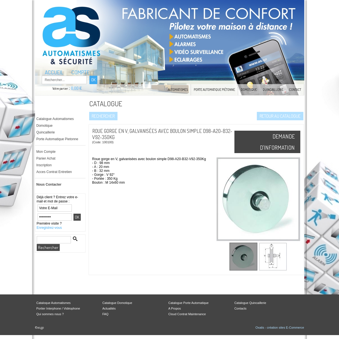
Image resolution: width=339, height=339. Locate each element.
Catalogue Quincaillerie (250, 303)
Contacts (240, 308)
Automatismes (178, 89)
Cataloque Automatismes (53, 303)
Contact (295, 89)
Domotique (249, 89)
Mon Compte (46, 152)
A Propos (174, 308)
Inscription (44, 165)
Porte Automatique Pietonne (57, 139)
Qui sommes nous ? (50, 314)
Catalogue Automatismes (55, 119)
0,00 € (76, 88)
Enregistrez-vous (49, 228)
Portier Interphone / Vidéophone (58, 308)
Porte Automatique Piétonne (214, 89)
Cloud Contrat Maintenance (187, 314)
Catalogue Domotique (117, 303)
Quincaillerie (273, 89)
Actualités (109, 308)
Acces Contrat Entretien (54, 172)
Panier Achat (46, 158)
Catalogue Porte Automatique (188, 303)
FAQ (105, 314)
